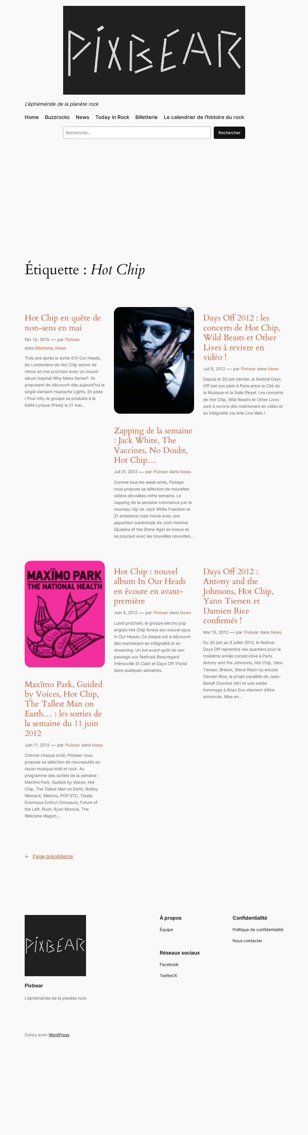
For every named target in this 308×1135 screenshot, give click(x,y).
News (60, 347)
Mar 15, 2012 (215, 632)
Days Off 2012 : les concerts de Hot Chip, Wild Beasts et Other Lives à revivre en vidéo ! (241, 337)
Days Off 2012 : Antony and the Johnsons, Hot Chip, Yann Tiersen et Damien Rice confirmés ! (238, 596)
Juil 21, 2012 (125, 471)
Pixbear (72, 339)
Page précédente (49, 856)
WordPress (59, 1034)
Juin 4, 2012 (125, 612)
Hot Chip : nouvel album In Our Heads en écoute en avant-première (150, 586)
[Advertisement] (154, 191)
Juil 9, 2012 (214, 368)
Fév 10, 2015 (37, 339)
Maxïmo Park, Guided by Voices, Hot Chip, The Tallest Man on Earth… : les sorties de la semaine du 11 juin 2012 (63, 709)
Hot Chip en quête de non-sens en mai (63, 323)
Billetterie (44, 347)
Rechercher (229, 132)
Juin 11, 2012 (37, 744)
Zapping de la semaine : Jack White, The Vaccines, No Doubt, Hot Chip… (153, 445)
